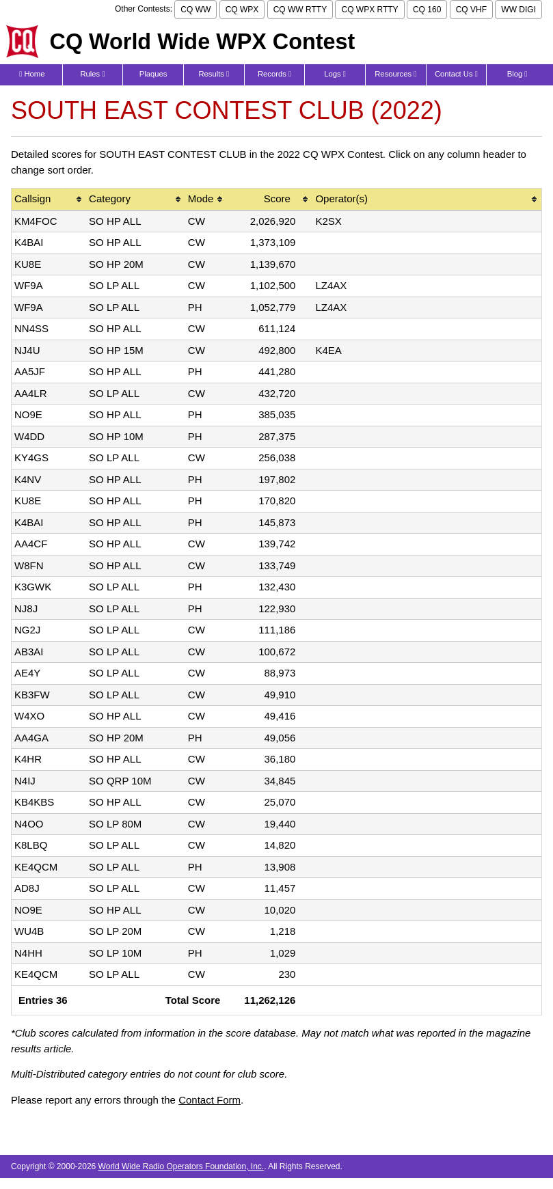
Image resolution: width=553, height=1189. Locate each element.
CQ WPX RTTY (369, 9)
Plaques (153, 74)
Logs (335, 74)
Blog (517, 74)
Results (213, 74)
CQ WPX (242, 9)
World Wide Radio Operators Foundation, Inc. (181, 1166)
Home (31, 74)
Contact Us (456, 74)
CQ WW (195, 9)
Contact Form (209, 1100)
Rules (92, 74)
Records (274, 74)
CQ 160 (427, 9)
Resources (395, 74)
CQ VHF (471, 9)
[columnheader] (49, 200)
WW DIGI (518, 9)
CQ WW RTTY (300, 9)
